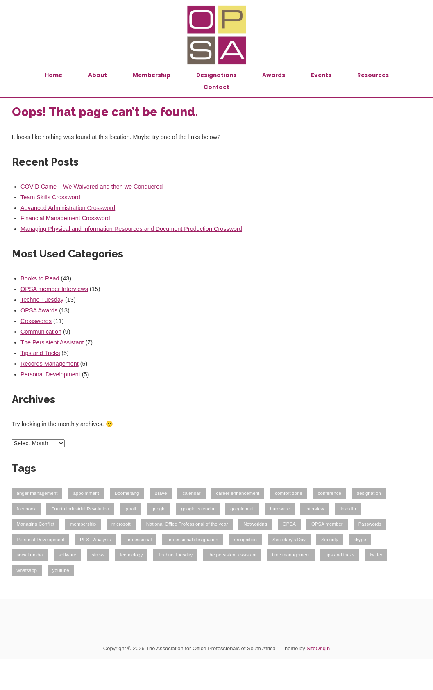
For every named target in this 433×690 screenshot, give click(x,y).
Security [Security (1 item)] (329, 539)
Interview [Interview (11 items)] (314, 508)
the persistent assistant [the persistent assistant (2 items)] (232, 554)
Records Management (49, 363)
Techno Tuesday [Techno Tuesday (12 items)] (175, 554)
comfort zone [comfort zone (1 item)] (288, 493)
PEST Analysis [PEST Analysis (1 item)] (95, 539)
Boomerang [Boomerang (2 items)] (127, 493)
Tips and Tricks (40, 353)
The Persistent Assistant (52, 342)
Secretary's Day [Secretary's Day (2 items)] (289, 539)
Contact (216, 87)
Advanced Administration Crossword (67, 208)
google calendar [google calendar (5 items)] (198, 508)
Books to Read (39, 278)
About (97, 75)
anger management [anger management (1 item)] (37, 493)
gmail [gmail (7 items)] (130, 508)
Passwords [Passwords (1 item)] (369, 523)
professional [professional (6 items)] (139, 539)
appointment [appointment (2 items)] (86, 493)
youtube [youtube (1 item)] (60, 570)
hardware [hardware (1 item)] (280, 508)
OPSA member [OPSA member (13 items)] (327, 523)
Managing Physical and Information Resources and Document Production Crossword (131, 228)
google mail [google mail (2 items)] (242, 508)
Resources (373, 75)
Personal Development (50, 374)
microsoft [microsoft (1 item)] (121, 523)
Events (321, 75)
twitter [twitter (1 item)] (376, 554)
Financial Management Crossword (65, 218)
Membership (151, 75)
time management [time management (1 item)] (291, 554)
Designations (216, 75)
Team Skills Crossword (50, 197)
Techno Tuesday (41, 299)
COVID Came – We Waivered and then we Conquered (91, 186)
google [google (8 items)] (159, 508)
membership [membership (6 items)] (83, 523)
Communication (40, 331)
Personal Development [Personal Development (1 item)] (41, 539)
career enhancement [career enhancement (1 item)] (238, 493)
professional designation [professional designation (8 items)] (192, 539)
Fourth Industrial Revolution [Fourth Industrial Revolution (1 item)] (80, 508)
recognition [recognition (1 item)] (245, 539)
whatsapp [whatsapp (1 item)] (27, 570)
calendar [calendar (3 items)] (191, 493)
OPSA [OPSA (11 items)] (289, 523)
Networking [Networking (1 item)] (255, 523)
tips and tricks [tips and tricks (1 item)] (339, 554)
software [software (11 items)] (68, 554)
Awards (273, 75)
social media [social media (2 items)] (30, 554)
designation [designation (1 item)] (369, 493)
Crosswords (36, 321)
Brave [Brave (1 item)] (160, 493)
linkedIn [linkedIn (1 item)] (348, 508)
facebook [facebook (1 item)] (26, 508)
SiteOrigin (318, 648)
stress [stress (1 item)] (98, 554)
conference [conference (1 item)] (329, 493)
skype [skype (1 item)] (360, 539)
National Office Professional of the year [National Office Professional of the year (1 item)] (187, 523)
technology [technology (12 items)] (131, 554)
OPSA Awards (38, 310)
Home (53, 75)
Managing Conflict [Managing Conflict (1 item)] (35, 523)
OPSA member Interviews (54, 289)
